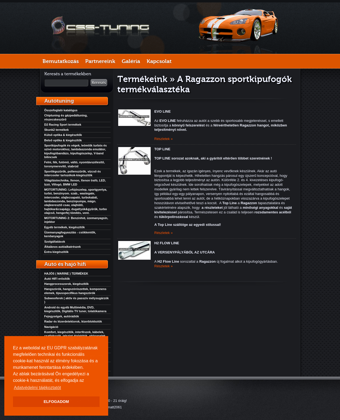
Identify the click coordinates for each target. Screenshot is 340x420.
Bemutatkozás (60, 61)
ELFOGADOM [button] (56, 401)
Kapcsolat (159, 61)
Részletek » (163, 139)
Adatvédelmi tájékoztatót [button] (37, 387)
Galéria (131, 61)
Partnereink (100, 61)
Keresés (99, 82)
